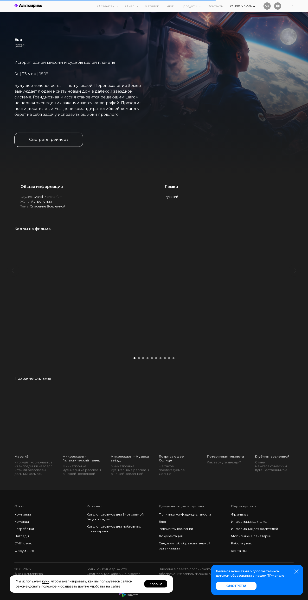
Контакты (216, 6)
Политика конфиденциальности (185, 514)
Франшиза (239, 514)
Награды (21, 536)
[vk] (267, 6)
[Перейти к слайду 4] (147, 358)
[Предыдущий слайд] (13, 294)
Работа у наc (241, 543)
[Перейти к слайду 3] (143, 358)
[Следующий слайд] (295, 294)
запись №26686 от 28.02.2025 (206, 574)
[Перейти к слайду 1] (134, 358)
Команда (21, 521)
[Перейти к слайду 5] (152, 358)
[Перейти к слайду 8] (165, 358)
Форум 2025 (24, 551)
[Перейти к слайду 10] (173, 358)
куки (45, 581)
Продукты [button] (189, 6)
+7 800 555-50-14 (242, 6)
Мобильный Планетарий (251, 536)
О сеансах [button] (106, 6)
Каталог (152, 6)
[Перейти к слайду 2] (139, 358)
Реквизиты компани (175, 529)
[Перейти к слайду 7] (160, 358)
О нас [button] (130, 6)
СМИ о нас (23, 543)
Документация (171, 536)
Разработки (24, 529)
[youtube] (277, 6)
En (292, 6)
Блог (169, 6)
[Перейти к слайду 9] (169, 358)
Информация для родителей (254, 529)
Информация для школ (249, 521)
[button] (48, 140)
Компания (22, 514)
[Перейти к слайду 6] (156, 358)
